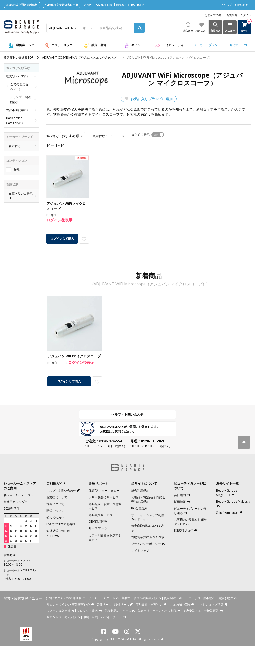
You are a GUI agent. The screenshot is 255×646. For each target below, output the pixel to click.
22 (21, 535)
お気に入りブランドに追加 (149, 98)
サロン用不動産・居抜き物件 (213, 598)
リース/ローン (98, 528)
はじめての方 (213, 15)
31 (31, 540)
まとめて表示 (141, 134)
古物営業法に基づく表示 (147, 537)
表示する (15, 146)
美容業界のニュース (117, 611)
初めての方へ (55, 517)
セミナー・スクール (101, 598)
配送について (55, 511)
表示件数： (100, 136)
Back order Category (14, 120)
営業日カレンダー (16, 502)
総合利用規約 (140, 490)
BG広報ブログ (183, 530)
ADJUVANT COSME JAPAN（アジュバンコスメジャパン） (80, 57)
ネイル (135, 45)
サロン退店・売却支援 (61, 617)
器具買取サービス (101, 515)
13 (11, 530)
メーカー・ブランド (207, 45)
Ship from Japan (227, 512)
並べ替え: (52, 136)
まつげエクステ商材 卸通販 (63, 598)
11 (36, 525)
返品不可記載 (17, 110)
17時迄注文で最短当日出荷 (61, 5)
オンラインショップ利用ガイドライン (147, 517)
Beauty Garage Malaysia (233, 501)
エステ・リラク (62, 45)
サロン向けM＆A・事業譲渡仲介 (68, 605)
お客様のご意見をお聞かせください (190, 521)
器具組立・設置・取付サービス (105, 506)
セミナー (235, 45)
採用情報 (180, 502)
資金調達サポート (176, 598)
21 (16, 535)
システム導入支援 (58, 611)
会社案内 (180, 495)
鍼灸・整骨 (98, 45)
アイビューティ (173, 45)
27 (11, 540)
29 (21, 540)
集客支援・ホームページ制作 (157, 611)
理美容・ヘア (25, 45)
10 (31, 525)
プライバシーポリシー (146, 544)
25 (36, 535)
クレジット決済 (87, 611)
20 (11, 535)
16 (26, 530)
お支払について (56, 497)
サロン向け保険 (179, 605)
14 (16, 530)
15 (21, 530)
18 (36, 530)
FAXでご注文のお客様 (60, 524)
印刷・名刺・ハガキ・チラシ (102, 617)
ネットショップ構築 (209, 605)
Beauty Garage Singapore (226, 492)
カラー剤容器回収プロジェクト (105, 537)
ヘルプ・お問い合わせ (127, 414)
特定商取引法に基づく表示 (147, 528)
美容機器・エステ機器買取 (201, 611)
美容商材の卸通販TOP (19, 57)
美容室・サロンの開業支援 (139, 598)
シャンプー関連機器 (20, 99)
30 (26, 540)
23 (26, 535)
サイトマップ (140, 550)
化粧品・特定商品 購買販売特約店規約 (148, 499)
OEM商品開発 (98, 521)
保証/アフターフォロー (104, 490)
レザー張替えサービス (104, 497)
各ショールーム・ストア (20, 495)
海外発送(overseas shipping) (59, 533)
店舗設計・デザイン (149, 605)
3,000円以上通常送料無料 (22, 5)
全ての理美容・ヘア (20, 86)
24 (31, 535)
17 (31, 530)
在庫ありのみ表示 (21, 195)
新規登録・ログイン (238, 15)
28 (16, 540)
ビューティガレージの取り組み (190, 510)
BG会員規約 (139, 508)
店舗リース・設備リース (112, 605)
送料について (55, 504)
